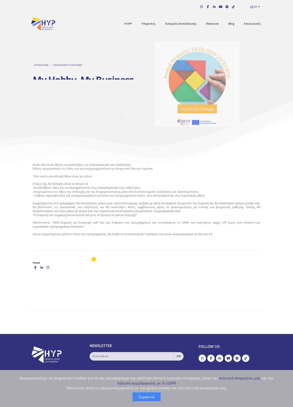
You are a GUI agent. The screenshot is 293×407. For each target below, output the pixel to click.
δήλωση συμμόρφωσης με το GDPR (146, 383)
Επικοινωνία (252, 23)
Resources (212, 23)
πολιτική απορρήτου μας (239, 378)
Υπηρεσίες (148, 23)
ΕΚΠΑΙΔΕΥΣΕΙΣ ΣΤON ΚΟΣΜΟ (67, 68)
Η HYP (128, 23)
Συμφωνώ (146, 396)
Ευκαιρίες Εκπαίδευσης (180, 23)
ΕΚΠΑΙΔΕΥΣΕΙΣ (41, 68)
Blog (231, 23)
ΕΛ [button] (255, 6)
